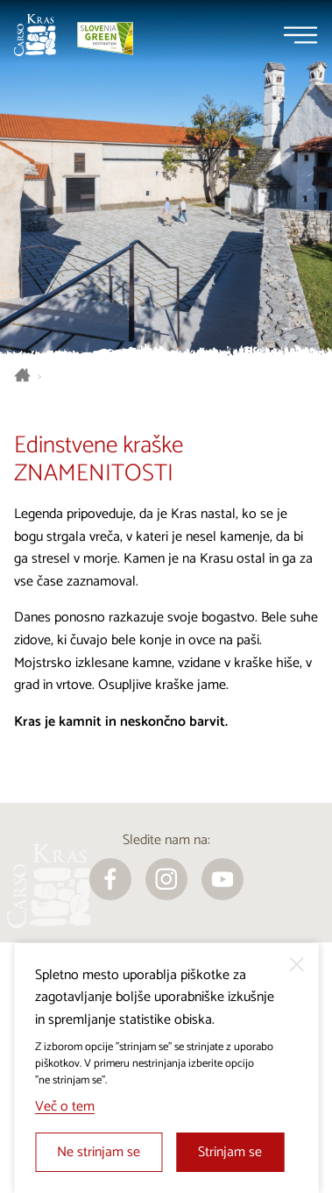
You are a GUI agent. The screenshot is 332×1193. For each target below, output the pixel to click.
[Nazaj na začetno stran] (35, 35)
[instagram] (166, 879)
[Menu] (300, 35)
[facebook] (110, 879)
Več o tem (65, 1106)
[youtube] (222, 879)
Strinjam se (230, 1152)
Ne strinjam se (98, 1152)
